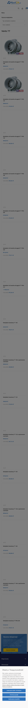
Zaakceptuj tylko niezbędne (14, 690)
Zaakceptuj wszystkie (14, 699)
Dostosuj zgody (14, 694)
